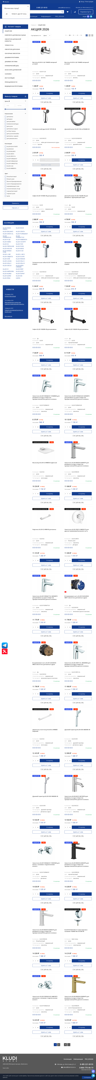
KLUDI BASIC (20, 248)
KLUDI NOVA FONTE (11, 146)
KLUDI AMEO (7, 242)
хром (7, 196)
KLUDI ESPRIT (20, 273)
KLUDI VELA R (20, 263)
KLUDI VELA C (7, 263)
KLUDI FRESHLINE (8, 246)
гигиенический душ (11, 124)
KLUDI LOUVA (7, 261)
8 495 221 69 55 (42, 8)
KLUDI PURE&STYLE (11, 163)
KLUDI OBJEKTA (8, 256)
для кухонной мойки (12, 133)
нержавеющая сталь (12, 186)
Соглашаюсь (87, 1077)
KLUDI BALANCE (10, 151)
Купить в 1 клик (46, 98)
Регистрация (89, 1)
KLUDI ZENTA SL (10, 156)
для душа (8, 119)
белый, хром (9, 179)
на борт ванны (10, 131)
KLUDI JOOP (20, 271)
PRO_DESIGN (59, 16)
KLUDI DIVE (6, 259)
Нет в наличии (49, 160)
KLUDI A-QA (9, 166)
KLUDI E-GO (19, 251)
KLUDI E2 (6, 244)
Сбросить (15, 208)
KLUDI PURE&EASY (11, 158)
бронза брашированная (13, 181)
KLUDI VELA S (20, 261)
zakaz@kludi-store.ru (64, 7)
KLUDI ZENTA (9, 154)
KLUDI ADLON (7, 248)
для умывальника (11, 138)
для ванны (9, 116)
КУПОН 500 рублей (10, 296)
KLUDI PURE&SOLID (11, 161)
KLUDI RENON (20, 259)
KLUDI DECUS (7, 265)
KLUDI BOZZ (9, 149)
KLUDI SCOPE (20, 256)
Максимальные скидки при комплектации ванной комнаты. (14, 303)
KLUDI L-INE (6, 254)
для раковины (10, 121)
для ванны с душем (11, 136)
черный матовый (11, 191)
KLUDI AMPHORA (8, 271)
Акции (84, 16)
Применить (15, 203)
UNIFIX (18, 278)
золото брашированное (13, 184)
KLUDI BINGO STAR (7, 251)
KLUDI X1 (6, 269)
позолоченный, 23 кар (12, 189)
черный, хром (10, 193)
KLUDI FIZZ (19, 244)
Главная (33, 25)
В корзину (49, 93)
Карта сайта (6, 1068)
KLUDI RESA (6, 278)
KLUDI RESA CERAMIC (19, 266)
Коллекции (33, 16)
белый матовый (10, 176)
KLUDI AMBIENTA (10, 168)
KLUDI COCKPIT (21, 242)
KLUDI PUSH (20, 246)
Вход (82, 1)
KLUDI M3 (19, 276)
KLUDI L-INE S (20, 254)
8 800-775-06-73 (86, 1067)
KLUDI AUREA (7, 273)
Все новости (8, 316)
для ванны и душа (11, 129)
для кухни (9, 126)
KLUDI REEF (19, 269)
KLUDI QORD (7, 276)
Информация (46, 16)
